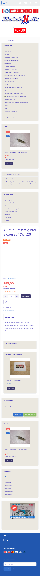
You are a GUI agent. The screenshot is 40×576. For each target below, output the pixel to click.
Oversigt (7, 214)
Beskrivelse (9, 317)
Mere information (8, 311)
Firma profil (8, 206)
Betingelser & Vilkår (10, 212)
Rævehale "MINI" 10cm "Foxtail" (16, 153)
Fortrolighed (8, 200)
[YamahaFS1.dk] (20, 10)
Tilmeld (7, 569)
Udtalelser (7, 217)
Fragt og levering (9, 203)
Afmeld (14, 569)
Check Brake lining (14, 381)
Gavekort (7, 220)
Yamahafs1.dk (11, 278)
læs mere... (7, 186)
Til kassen (18, 414)
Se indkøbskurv (30, 414)
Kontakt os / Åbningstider (12, 209)
